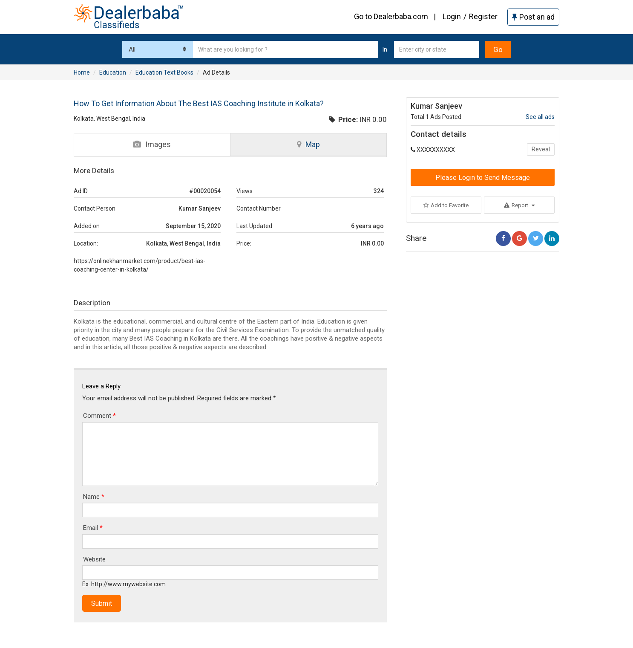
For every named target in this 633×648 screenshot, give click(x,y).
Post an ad (533, 16)
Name (93, 496)
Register (483, 16)
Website (94, 559)
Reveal (541, 149)
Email (93, 528)
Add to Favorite (446, 205)
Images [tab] (152, 144)
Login (452, 16)
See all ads (540, 116)
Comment (99, 415)
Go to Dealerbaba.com (391, 16)
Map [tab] (308, 144)
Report (519, 205)
